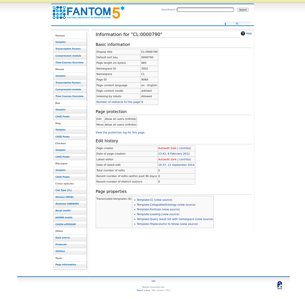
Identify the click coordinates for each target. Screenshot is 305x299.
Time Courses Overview (69, 62)
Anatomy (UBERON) (67, 204)
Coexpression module (68, 56)
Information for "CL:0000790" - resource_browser (86, 10)
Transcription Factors (68, 49)
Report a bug (143, 290)
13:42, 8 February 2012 (174, 153)
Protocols (61, 244)
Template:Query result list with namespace (165, 219)
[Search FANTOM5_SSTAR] (205, 10)
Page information (65, 264)
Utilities (60, 251)
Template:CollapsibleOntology (157, 204)
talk (174, 148)
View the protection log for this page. (121, 132)
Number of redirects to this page (118, 102)
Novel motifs (63, 210)
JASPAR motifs (63, 217)
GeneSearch (168, 9)
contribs (184, 148)
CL (237, 24)
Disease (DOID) (64, 197)
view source (163, 199)
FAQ (153, 281)
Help (246, 33)
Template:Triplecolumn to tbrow (158, 224)
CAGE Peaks (62, 116)
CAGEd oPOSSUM (65, 224)
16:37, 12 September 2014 (176, 164)
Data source (62, 238)
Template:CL (145, 199)
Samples (60, 42)
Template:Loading (149, 214)
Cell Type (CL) (63, 190)
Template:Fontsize (149, 209)
